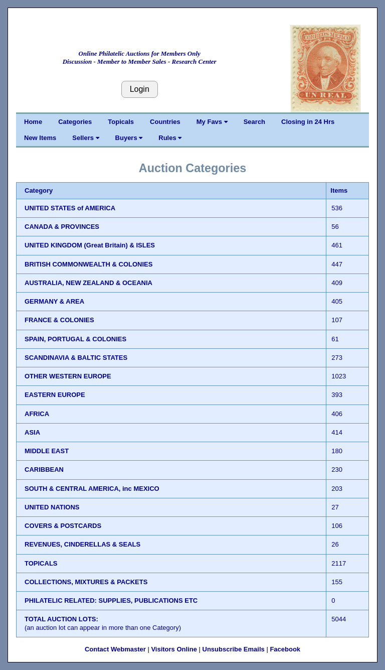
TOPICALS (41, 563)
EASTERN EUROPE (55, 394)
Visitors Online (174, 649)
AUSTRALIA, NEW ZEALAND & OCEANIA (88, 283)
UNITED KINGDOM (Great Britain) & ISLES (90, 245)
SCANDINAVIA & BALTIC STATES (76, 357)
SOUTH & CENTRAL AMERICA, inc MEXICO (92, 488)
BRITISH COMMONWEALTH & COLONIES (88, 264)
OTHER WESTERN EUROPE (68, 376)
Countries (165, 121)
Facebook (285, 649)
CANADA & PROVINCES (62, 226)
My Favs (212, 121)
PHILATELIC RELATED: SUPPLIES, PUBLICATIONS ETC (111, 600)
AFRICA (37, 414)
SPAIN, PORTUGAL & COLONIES (75, 339)
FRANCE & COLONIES (59, 320)
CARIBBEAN (44, 469)
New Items (40, 138)
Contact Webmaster (115, 649)
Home (33, 121)
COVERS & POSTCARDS (63, 525)
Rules (169, 138)
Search (254, 121)
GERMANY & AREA (54, 301)
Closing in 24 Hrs (307, 121)
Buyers (129, 138)
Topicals (121, 121)
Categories (75, 121)
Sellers (85, 138)
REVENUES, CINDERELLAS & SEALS (82, 544)
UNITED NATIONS (52, 507)
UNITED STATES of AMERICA (70, 208)
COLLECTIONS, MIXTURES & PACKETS (86, 582)
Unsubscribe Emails (234, 649)
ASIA (32, 432)
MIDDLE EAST (47, 451)
